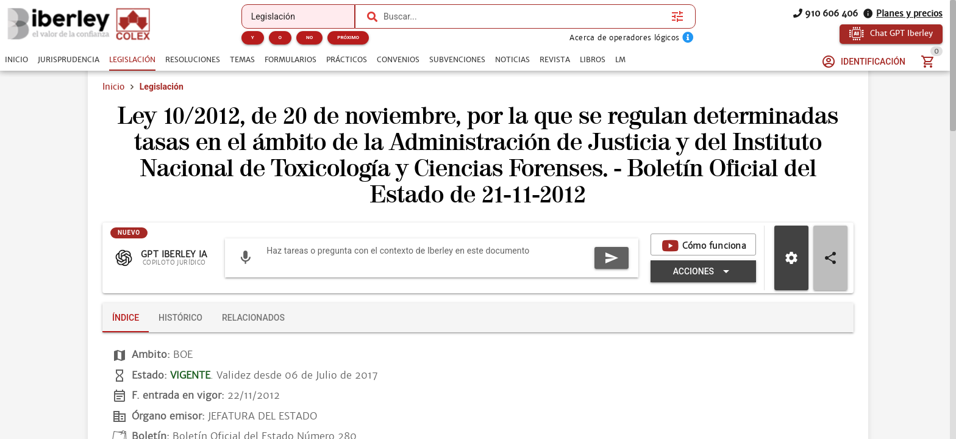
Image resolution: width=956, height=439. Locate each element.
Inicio (113, 86)
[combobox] (524, 16)
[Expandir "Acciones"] (703, 271)
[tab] (16, 60)
